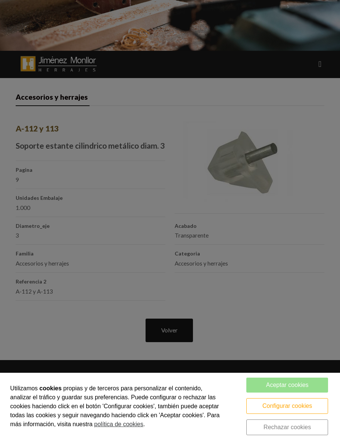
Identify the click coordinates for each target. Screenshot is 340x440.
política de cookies (118, 424)
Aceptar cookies (287, 385)
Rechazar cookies (287, 427)
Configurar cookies (287, 406)
